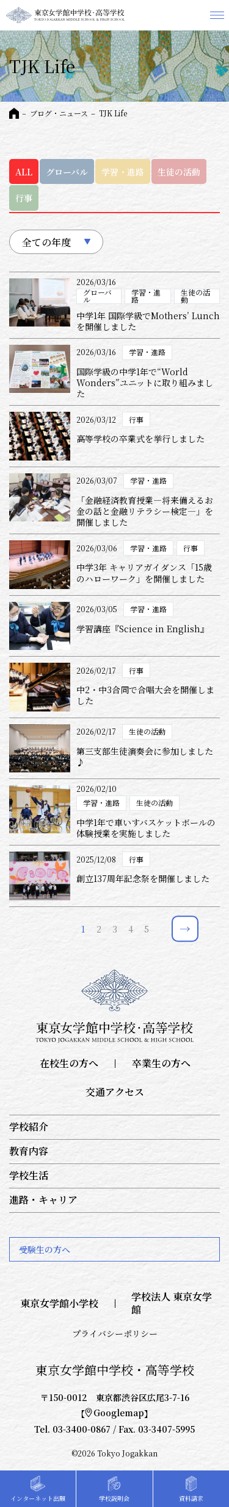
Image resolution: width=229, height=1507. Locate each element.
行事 (23, 198)
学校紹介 (28, 1127)
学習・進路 (122, 172)
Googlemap (114, 1412)
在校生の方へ (69, 1063)
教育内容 (28, 1151)
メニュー (217, 15)
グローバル (67, 172)
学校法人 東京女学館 (171, 1303)
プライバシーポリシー (115, 1333)
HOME (14, 113)
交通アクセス (114, 1092)
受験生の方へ (44, 1249)
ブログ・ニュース (59, 113)
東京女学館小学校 (59, 1303)
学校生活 (28, 1176)
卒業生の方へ (161, 1063)
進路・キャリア (43, 1200)
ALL (23, 172)
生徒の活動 (179, 172)
